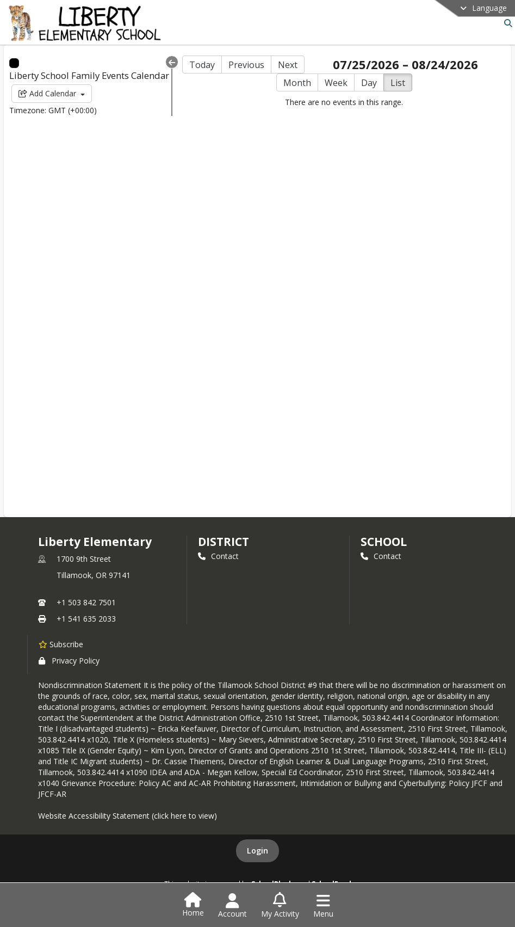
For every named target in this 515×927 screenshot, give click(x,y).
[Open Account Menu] (232, 905)
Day (369, 83)
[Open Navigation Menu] (323, 905)
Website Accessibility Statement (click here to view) (127, 816)
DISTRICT (223, 541)
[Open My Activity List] (280, 905)
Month (297, 83)
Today (202, 65)
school (384, 541)
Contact (218, 556)
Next (287, 65)
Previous (246, 65)
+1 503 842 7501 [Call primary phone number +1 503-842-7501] (86, 602)
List (397, 83)
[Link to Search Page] (506, 23)
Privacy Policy (69, 660)
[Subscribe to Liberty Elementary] (61, 644)
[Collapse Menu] (171, 62)
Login (257, 850)
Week (336, 83)
